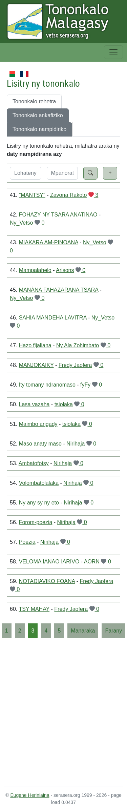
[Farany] (113, 630)
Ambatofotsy (34, 463)
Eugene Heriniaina (29, 795)
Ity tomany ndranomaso (47, 385)
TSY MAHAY (34, 609)
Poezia (27, 542)
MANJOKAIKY (36, 365)
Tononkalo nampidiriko (39, 129)
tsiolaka (64, 404)
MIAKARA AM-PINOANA (48, 242)
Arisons (65, 270)
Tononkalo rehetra (34, 101)
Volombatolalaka (39, 483)
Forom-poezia (35, 522)
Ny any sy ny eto (39, 502)
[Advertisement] (63, 711)
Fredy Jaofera (75, 365)
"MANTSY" (32, 195)
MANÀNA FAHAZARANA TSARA (58, 290)
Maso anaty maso (40, 444)
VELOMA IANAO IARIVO (49, 561)
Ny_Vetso (21, 223)
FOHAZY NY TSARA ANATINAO (58, 215)
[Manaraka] (82, 630)
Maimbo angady (38, 424)
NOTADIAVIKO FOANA (47, 581)
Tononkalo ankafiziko (38, 115)
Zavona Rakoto (68, 195)
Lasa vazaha (34, 404)
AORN (92, 561)
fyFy (85, 385)
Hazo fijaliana (35, 345)
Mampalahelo (35, 270)
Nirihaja (75, 444)
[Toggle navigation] (113, 52)
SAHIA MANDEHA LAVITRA (53, 318)
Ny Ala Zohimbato (77, 345)
